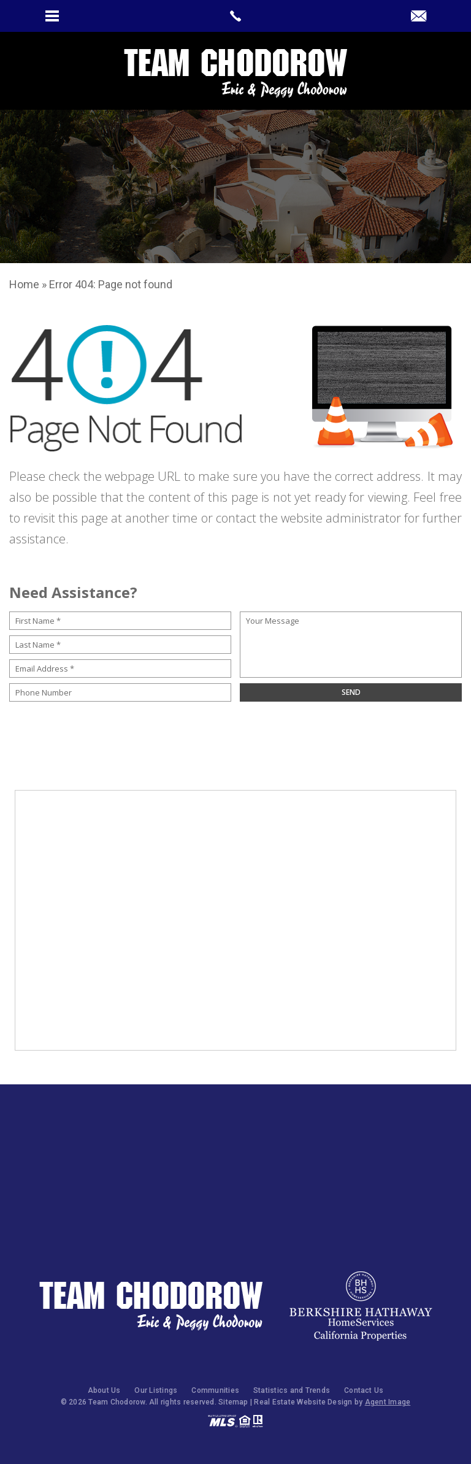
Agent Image (388, 1402)
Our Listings (155, 1390)
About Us (104, 1390)
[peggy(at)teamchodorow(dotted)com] (418, 16)
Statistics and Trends (291, 1390)
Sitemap (233, 1402)
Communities (215, 1390)
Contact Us (363, 1390)
